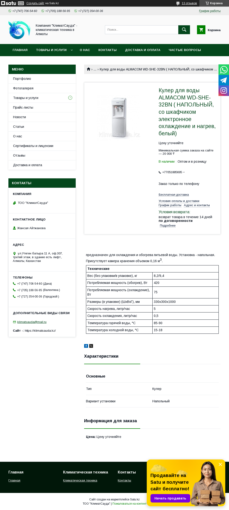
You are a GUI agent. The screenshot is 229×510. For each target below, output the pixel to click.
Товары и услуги (51, 50)
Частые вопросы (185, 50)
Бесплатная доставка (174, 194)
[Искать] (184, 29)
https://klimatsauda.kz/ (40, 330)
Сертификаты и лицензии (33, 146)
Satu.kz (135, 499)
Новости (19, 117)
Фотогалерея (23, 88)
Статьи (18, 126)
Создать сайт (35, 3)
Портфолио (22, 79)
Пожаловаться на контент (129, 503)
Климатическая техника (80, 480)
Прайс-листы (23, 107)
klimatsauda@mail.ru (32, 322)
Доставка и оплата (142, 50)
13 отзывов (189, 3)
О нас (85, 50)
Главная (20, 50)
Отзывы (19, 155)
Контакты (107, 50)
